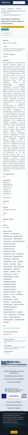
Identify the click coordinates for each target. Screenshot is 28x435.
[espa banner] (14, 396)
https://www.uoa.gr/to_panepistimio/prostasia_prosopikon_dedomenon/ (14, 424)
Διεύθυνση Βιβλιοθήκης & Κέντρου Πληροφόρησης (14, 372)
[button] (6, 234)
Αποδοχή (14, 432)
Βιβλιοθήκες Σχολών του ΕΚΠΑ (14, 376)
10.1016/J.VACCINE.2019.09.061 (11, 328)
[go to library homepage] (14, 364)
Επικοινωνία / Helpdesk (14, 382)
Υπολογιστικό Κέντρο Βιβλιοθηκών (14, 379)
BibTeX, (6, 353)
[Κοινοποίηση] (26, 31)
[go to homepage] (5, 3)
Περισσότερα (6, 197)
